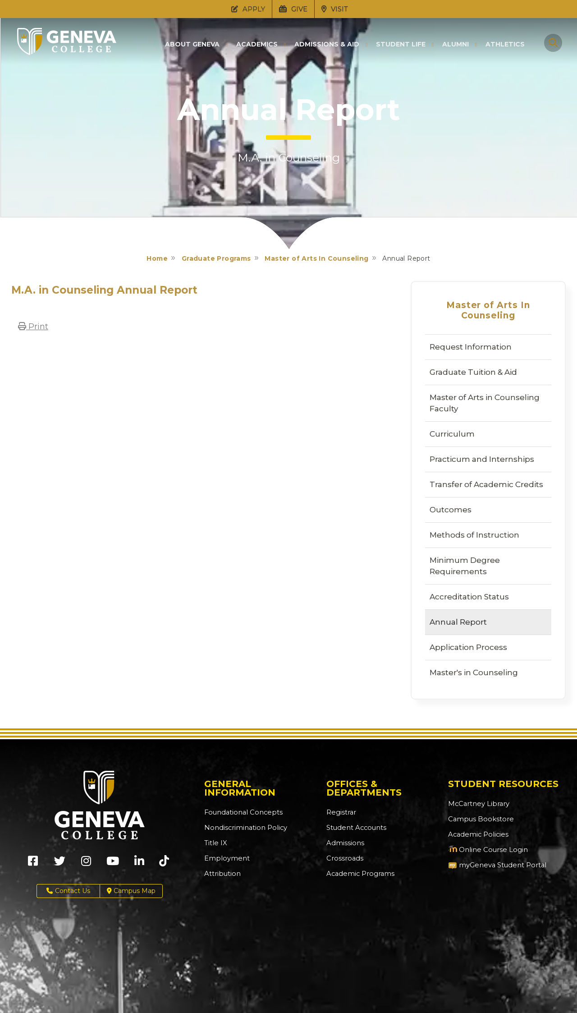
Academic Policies (476, 834)
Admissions (344, 843)
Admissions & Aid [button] (326, 44)
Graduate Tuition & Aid (473, 372)
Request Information (471, 346)
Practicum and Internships (482, 459)
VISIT (334, 9)
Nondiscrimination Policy (243, 828)
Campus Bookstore (478, 819)
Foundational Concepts (240, 812)
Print (33, 327)
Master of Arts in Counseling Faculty (485, 403)
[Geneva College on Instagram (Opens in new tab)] (86, 864)
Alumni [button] (455, 44)
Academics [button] (257, 44)
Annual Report (458, 621)
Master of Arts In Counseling (316, 258)
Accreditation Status (469, 596)
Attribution (221, 874)
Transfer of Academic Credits (486, 484)
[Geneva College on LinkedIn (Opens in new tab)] (139, 864)
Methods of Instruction (474, 534)
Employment (225, 858)
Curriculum (452, 433)
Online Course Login (485, 850)
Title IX (214, 843)
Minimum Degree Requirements (465, 566)
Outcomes (451, 509)
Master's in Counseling (474, 672)
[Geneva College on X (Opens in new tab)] (59, 864)
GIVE (293, 9)
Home (157, 258)
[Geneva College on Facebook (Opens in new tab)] (33, 864)
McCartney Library (476, 804)
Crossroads (343, 858)
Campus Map (131, 891)
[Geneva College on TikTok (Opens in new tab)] (166, 864)
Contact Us (68, 891)
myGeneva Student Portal (495, 865)
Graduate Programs (216, 258)
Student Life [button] (401, 44)
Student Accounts (355, 828)
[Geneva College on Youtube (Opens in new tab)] (112, 864)
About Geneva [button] (192, 44)
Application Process (468, 647)
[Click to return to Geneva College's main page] (66, 52)
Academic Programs (358, 874)
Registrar (340, 812)
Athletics (505, 44)
